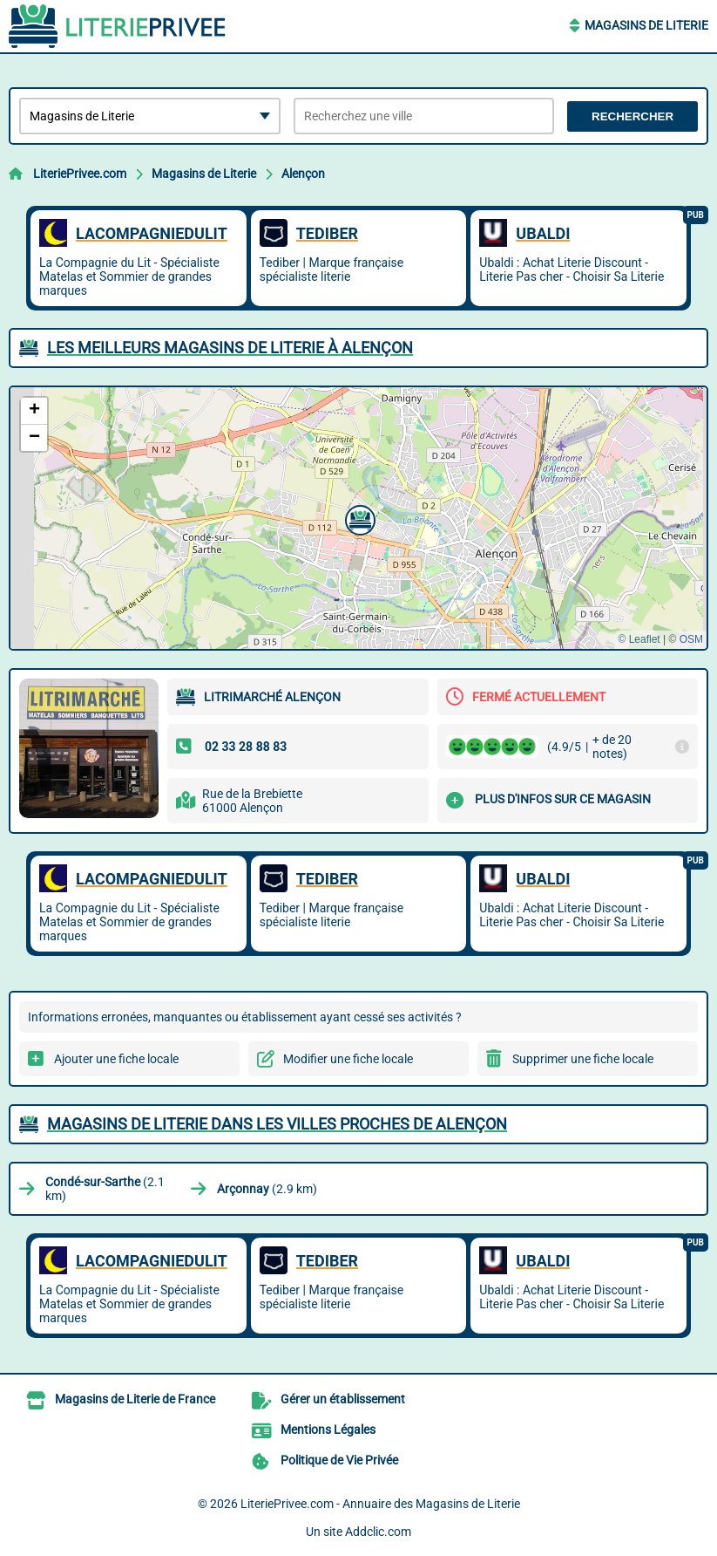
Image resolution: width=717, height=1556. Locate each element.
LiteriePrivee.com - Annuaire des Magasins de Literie (380, 1504)
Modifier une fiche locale (348, 1059)
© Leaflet (639, 639)
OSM (691, 639)
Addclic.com (378, 1532)
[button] (358, 518)
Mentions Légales (328, 1430)
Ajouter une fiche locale (116, 1059)
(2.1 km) (105, 1189)
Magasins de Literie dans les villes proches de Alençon (277, 1124)
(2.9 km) (267, 1189)
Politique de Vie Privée (339, 1460)
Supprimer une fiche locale (582, 1059)
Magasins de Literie (646, 25)
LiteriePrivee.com (79, 174)
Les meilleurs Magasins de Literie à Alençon (230, 347)
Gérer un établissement (343, 1399)
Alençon (303, 174)
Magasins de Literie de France (135, 1399)
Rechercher (632, 116)
